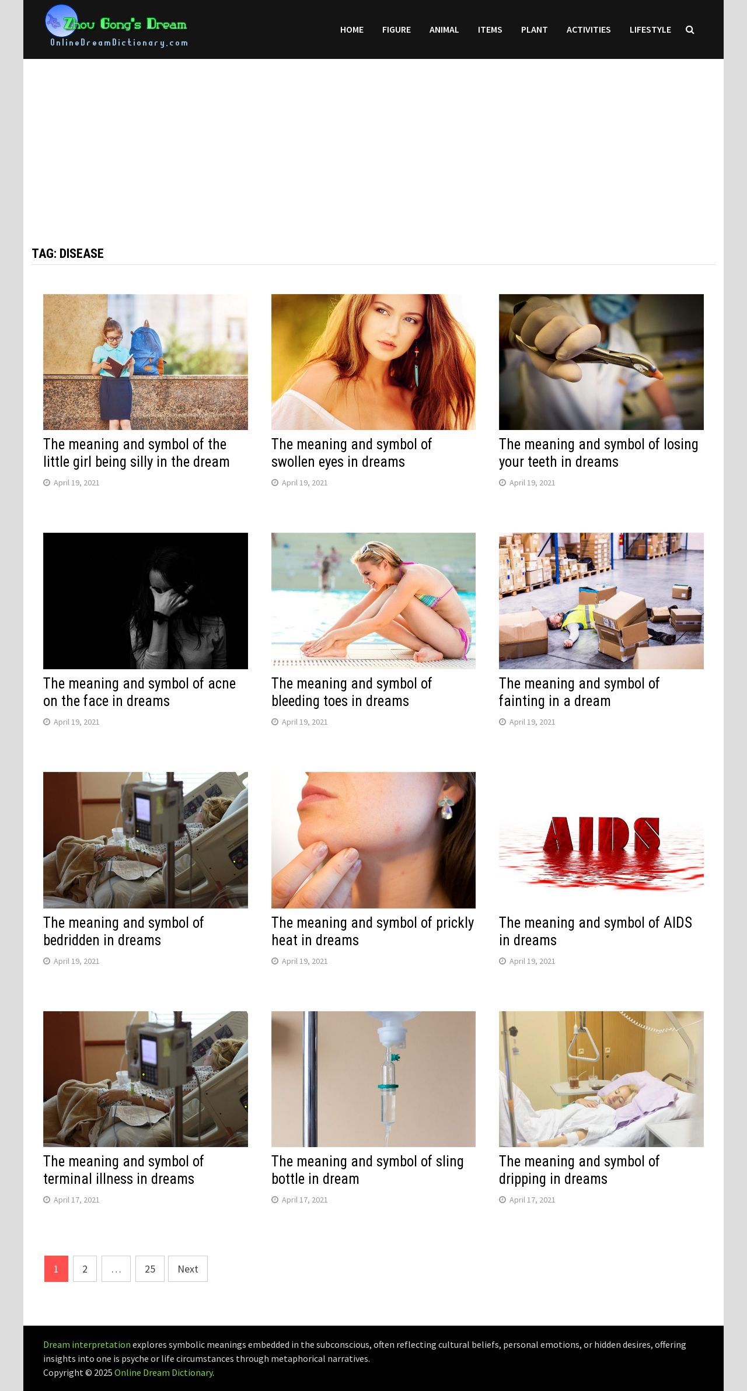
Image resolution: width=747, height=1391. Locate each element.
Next (187, 1268)
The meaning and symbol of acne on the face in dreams (139, 692)
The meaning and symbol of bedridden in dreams (123, 931)
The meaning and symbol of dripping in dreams (579, 1170)
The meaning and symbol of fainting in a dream (579, 692)
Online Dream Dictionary (163, 1372)
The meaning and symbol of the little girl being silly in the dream (136, 453)
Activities (589, 29)
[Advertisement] (373, 140)
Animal (444, 29)
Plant (534, 29)
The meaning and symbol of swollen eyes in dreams (351, 453)
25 (150, 1268)
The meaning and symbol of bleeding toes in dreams (351, 692)
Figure (396, 29)
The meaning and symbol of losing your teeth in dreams (599, 453)
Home (352, 29)
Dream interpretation (87, 1344)
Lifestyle (650, 29)
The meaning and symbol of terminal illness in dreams (123, 1170)
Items (490, 29)
